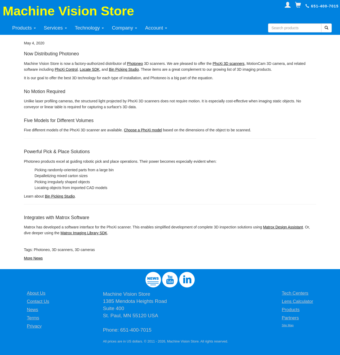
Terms (33, 317)
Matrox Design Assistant (283, 227)
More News (33, 258)
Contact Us (38, 301)
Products (24, 28)
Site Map (288, 325)
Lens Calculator (297, 301)
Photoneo (135, 63)
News (32, 309)
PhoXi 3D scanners (229, 63)
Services (55, 28)
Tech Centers (295, 293)
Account (156, 28)
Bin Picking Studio (124, 69)
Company (124, 28)
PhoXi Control (66, 69)
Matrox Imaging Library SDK (84, 233)
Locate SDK (90, 69)
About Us (36, 293)
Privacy (34, 326)
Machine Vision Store (68, 11)
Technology (89, 28)
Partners (290, 317)
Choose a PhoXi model (143, 130)
